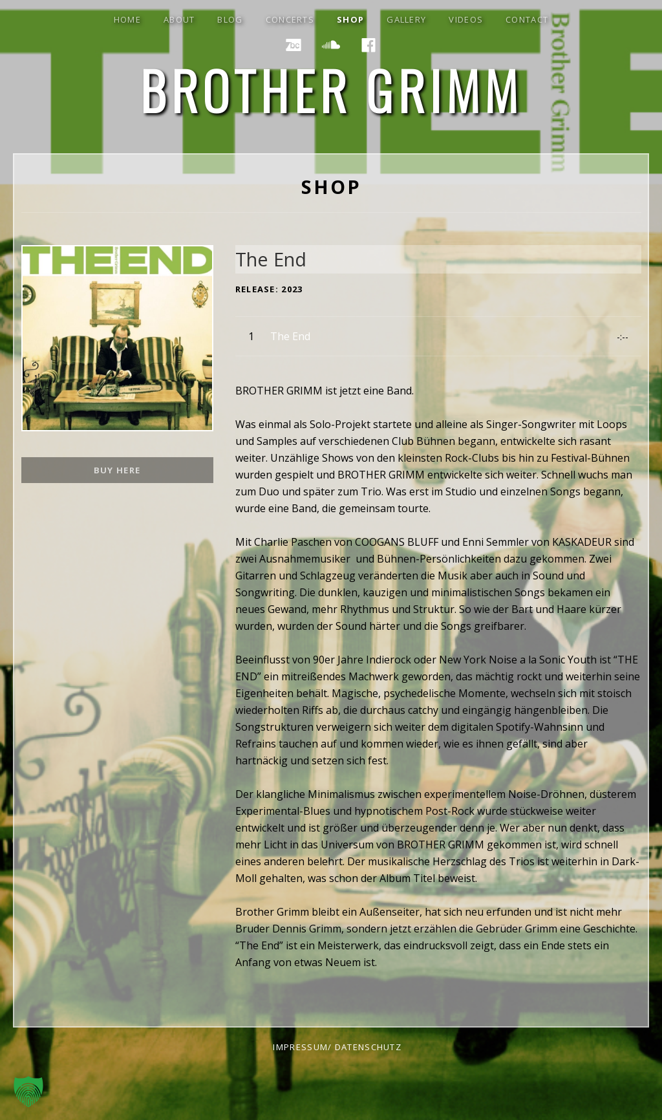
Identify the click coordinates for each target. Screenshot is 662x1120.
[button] (28, 1091)
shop (350, 19)
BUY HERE (117, 470)
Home (127, 19)
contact (527, 19)
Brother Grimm (331, 90)
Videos (466, 19)
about (179, 19)
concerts (290, 19)
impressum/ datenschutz (337, 1047)
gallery (406, 19)
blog (229, 19)
